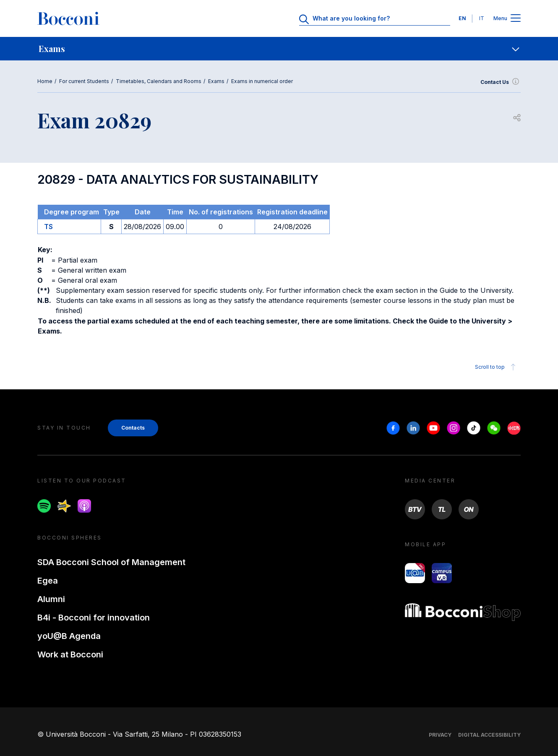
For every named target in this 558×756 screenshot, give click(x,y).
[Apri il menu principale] (516, 19)
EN (462, 18)
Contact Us (500, 82)
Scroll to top (496, 367)
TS (48, 226)
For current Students (84, 81)
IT (481, 18)
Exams (216, 81)
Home (44, 81)
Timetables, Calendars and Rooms (158, 81)
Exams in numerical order (262, 81)
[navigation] (279, 48)
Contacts (133, 428)
